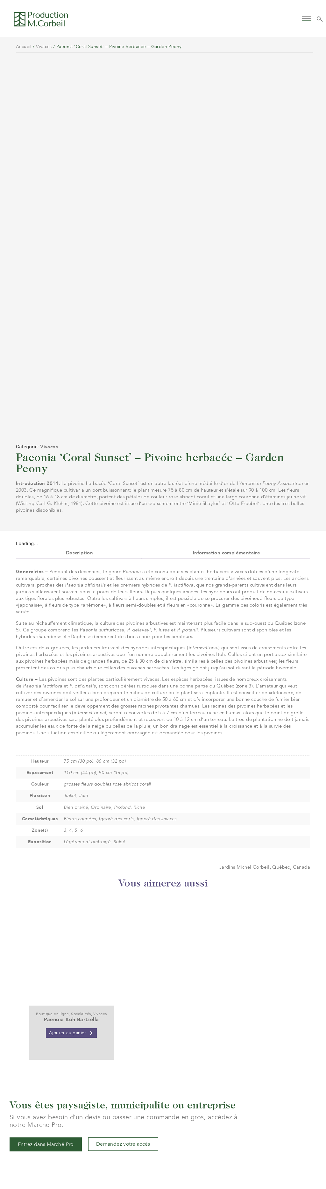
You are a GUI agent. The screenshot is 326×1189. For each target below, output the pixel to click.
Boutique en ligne (52, 908)
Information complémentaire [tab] (226, 447)
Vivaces (44, 47)
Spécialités (81, 908)
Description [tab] (79, 447)
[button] (306, 18)
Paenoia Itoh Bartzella (71, 913)
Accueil (24, 47)
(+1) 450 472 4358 (139, 1147)
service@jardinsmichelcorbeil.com (157, 1140)
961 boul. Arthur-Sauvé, (145, 1158)
